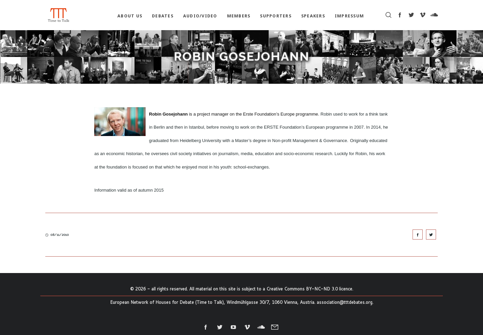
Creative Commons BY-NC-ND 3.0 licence (309, 289)
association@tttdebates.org (344, 302)
